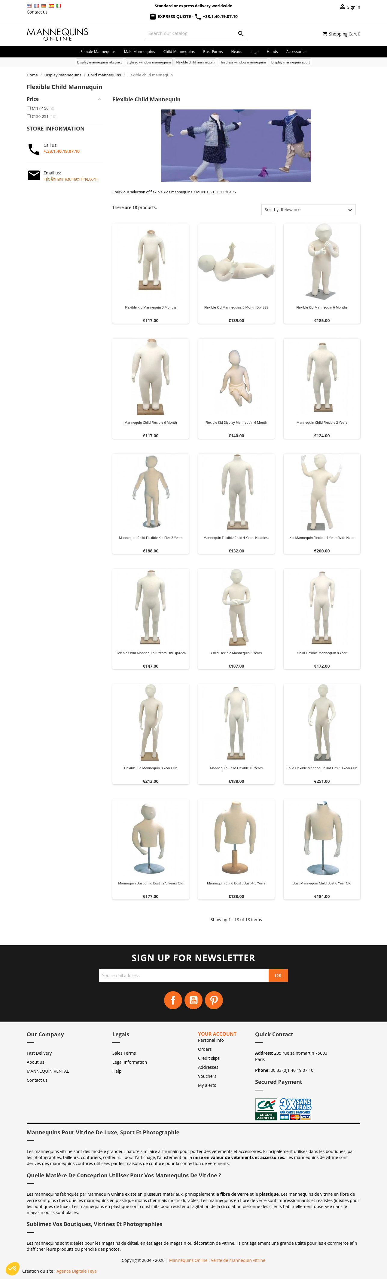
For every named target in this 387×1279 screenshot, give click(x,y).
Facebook (173, 1000)
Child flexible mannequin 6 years (236, 652)
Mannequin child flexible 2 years (322, 422)
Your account (217, 1034)
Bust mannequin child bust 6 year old (322, 883)
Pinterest (214, 1000)
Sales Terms (124, 1053)
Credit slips (209, 1058)
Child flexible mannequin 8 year (321, 652)
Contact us (37, 12)
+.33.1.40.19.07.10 (62, 151)
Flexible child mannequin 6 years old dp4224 (151, 652)
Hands (272, 51)
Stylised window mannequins (148, 62)
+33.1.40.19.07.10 (216, 16)
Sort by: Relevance (282, 209)
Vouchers (207, 1076)
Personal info (211, 1040)
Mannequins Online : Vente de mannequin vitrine (217, 1260)
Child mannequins (179, 51)
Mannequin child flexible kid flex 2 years (151, 537)
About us (35, 1062)
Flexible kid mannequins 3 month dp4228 (236, 307)
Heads (236, 51)
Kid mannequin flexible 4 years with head (321, 537)
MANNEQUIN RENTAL (48, 1071)
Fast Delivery (39, 1053)
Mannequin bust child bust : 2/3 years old (150, 883)
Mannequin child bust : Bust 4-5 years (236, 883)
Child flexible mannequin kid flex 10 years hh (322, 768)
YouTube (193, 1000)
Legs (254, 51)
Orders (205, 1049)
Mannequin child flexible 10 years (236, 768)
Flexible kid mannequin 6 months (322, 307)
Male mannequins (139, 51)
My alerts (207, 1085)
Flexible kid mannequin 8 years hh (150, 768)
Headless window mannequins (242, 62)
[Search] (195, 33)
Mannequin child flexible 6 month (150, 422)
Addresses (208, 1067)
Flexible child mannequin (195, 62)
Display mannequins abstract (99, 62)
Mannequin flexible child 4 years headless (236, 537)
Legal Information (129, 1062)
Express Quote (170, 16)
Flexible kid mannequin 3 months (150, 307)
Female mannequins (98, 51)
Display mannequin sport (290, 62)
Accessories (296, 51)
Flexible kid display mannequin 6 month (236, 422)
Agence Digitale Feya (76, 1271)
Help (116, 1071)
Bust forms (213, 51)
